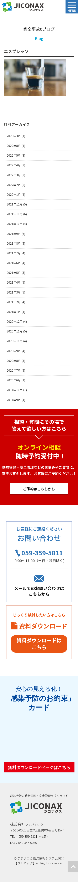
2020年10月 (14, 341)
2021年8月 (14, 243)
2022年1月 (14, 195)
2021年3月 (14, 292)
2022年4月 (14, 165)
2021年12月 (14, 204)
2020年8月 (14, 361)
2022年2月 (14, 185)
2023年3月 (14, 136)
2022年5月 (14, 155)
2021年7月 (14, 253)
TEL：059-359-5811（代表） (30, 836)
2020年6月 (14, 380)
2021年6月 (14, 263)
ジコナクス (23, 7)
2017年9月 (14, 400)
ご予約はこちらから (39, 488)
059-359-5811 (42, 553)
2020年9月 (14, 351)
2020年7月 (14, 370)
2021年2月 (14, 302)
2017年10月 (14, 390)
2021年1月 (14, 312)
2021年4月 (14, 282)
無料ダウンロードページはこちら (39, 767)
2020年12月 (14, 322)
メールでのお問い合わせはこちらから (39, 591)
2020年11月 (14, 331)
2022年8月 (14, 146)
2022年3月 (14, 175)
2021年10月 (14, 224)
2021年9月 (14, 234)
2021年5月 (14, 273)
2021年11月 (14, 214)
